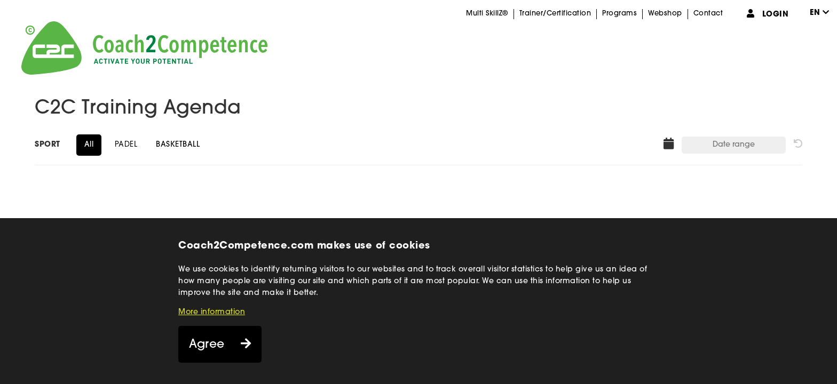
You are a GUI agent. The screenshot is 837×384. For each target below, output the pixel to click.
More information (211, 312)
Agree (207, 345)
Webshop (665, 13)
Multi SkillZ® (487, 13)
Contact (708, 13)
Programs (619, 13)
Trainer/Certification (555, 13)
